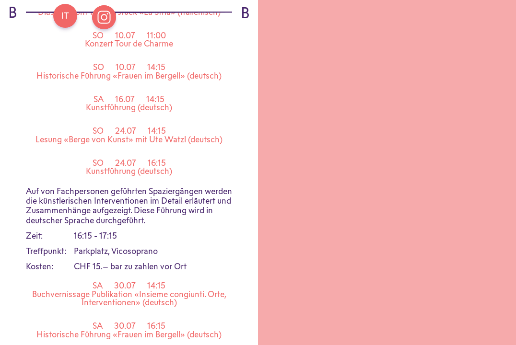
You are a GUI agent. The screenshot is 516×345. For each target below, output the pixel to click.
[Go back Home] (65, 16)
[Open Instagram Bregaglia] (104, 17)
